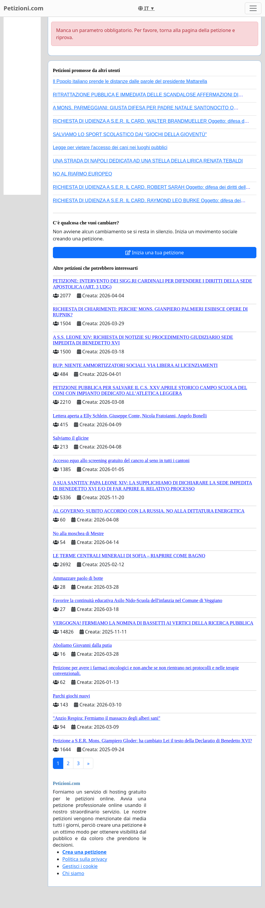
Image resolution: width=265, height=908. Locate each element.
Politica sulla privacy (84, 859)
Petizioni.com (23, 8)
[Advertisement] (22, 106)
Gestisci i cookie (80, 866)
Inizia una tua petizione (154, 252)
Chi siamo (73, 873)
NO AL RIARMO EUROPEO (82, 173)
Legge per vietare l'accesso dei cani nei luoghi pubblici (110, 147)
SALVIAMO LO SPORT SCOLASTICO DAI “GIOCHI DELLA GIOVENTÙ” (130, 134)
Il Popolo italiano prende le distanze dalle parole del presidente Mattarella (130, 81)
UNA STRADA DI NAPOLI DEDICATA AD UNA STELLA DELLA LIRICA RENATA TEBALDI (148, 160)
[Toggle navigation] (253, 8)
